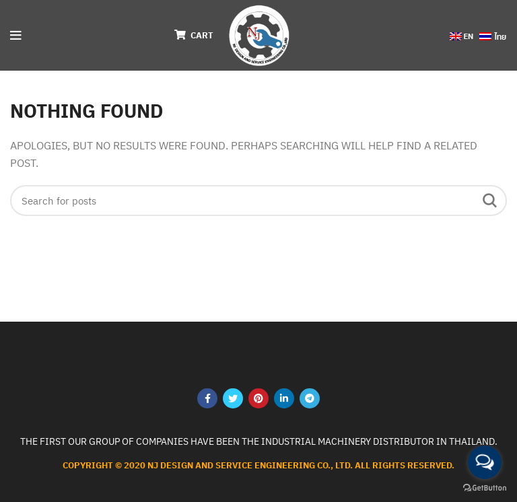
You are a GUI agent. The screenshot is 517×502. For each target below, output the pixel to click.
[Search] (258, 200)
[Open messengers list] (485, 462)
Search (489, 200)
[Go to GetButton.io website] (484, 488)
